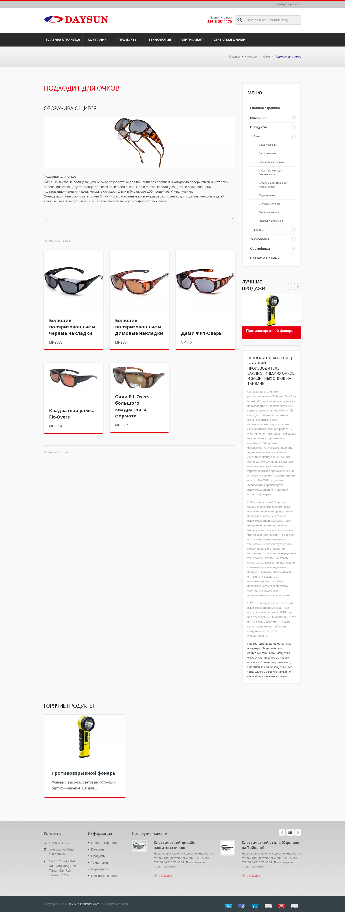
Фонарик (278, 671)
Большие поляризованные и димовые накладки (139, 326)
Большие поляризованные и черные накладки (72, 326)
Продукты (130, 40)
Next (291, 286)
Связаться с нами (229, 39)
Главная (234, 56)
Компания (99, 40)
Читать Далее (163, 875)
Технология (161, 40)
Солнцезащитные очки (275, 662)
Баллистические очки (271, 161)
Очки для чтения (269, 212)
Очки (266, 56)
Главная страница (63, 39)
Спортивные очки (269, 203)
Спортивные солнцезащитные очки (270, 667)
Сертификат (194, 40)
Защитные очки (268, 144)
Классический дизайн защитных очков (174, 845)
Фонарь (258, 229)
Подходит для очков (271, 220)
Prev (298, 286)
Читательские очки (259, 671)
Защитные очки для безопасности (271, 172)
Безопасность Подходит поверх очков (273, 184)
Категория (251, 56)
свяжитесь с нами (275, 676)
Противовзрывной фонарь (269, 331)
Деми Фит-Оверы (202, 333)
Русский (293, 4)
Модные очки (267, 195)
